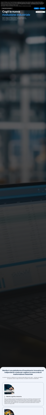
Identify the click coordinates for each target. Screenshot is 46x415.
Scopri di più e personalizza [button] (7, 8)
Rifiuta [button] (36, 8)
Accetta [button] (42, 8)
